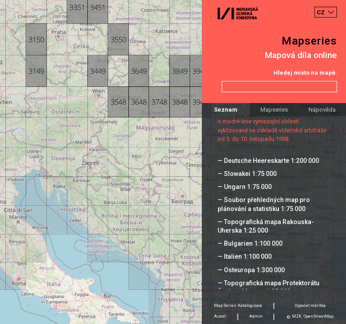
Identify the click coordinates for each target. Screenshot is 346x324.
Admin (256, 316)
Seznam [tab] (225, 109)
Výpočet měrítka (310, 305)
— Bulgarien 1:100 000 (250, 243)
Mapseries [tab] (274, 109)
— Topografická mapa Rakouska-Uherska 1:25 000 (266, 226)
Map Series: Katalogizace (238, 305)
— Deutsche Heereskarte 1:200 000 (268, 160)
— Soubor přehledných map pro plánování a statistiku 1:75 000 (264, 204)
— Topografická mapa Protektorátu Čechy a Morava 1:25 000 (268, 287)
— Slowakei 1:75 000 (247, 173)
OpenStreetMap (318, 316)
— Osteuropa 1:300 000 (251, 270)
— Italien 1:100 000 (245, 256)
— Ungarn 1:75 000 (245, 186)
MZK (296, 316)
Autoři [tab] (220, 316)
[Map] (173, 162)
